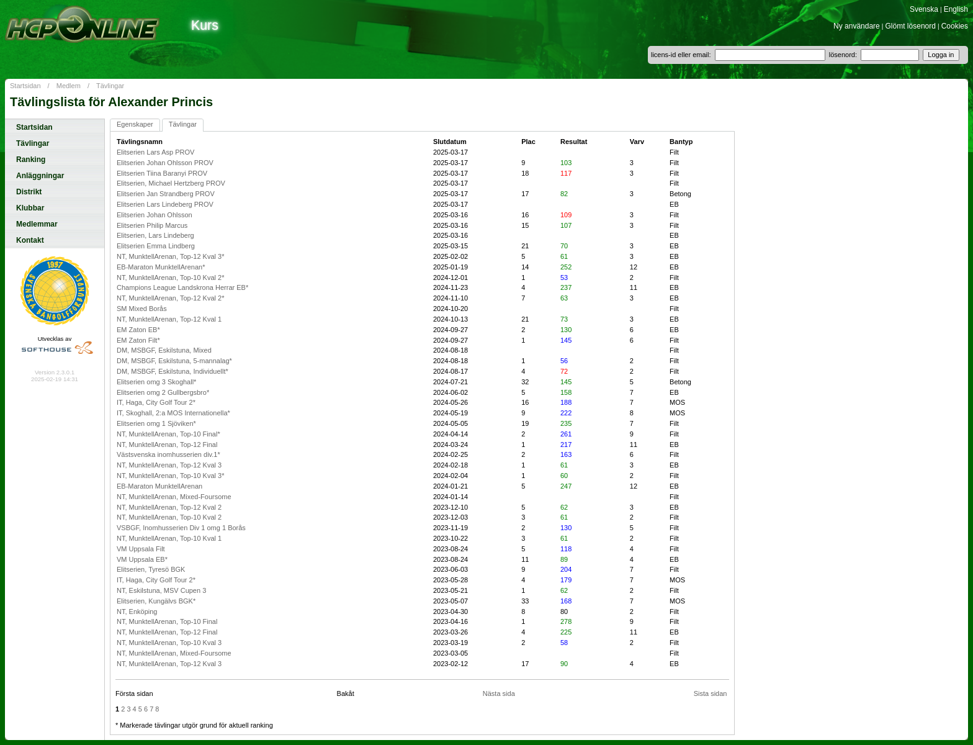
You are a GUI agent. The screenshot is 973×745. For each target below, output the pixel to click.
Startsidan (25, 85)
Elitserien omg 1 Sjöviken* (156, 423)
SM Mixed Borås (142, 308)
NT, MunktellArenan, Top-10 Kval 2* (170, 277)
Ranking (30, 159)
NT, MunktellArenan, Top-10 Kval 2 (169, 517)
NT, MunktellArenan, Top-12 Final (167, 444)
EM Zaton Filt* (138, 340)
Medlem (68, 85)
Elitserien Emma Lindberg (156, 246)
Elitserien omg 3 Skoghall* (156, 382)
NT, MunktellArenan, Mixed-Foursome (174, 496)
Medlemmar (37, 224)
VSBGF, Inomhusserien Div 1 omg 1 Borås (181, 527)
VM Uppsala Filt (141, 549)
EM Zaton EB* (138, 329)
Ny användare (856, 26)
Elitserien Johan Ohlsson (154, 215)
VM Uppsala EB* (142, 559)
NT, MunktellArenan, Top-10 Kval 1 (169, 538)
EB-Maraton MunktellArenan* (161, 267)
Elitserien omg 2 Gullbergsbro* (163, 392)
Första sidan (134, 693)
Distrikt (29, 191)
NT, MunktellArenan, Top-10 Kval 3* (170, 475)
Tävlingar (110, 85)
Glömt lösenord (911, 26)
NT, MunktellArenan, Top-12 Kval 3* (170, 256)
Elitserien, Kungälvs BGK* (156, 601)
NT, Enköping (137, 611)
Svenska (924, 9)
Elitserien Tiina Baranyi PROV (162, 173)
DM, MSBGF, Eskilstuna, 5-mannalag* (174, 360)
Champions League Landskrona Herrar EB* (182, 287)
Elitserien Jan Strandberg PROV (166, 193)
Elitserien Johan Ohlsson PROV (165, 162)
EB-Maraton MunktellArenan (159, 486)
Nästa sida (499, 693)
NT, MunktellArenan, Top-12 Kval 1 (169, 319)
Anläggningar (40, 175)
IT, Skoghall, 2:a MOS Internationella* (173, 413)
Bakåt (345, 693)
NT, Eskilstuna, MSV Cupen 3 (161, 590)
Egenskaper (135, 124)
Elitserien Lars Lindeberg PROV (165, 204)
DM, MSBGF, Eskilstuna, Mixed (164, 350)
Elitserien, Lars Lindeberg (155, 235)
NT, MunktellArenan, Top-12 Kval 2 (169, 507)
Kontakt (30, 240)
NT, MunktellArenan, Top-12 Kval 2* (170, 298)
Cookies (954, 26)
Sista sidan (710, 693)
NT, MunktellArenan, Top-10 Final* (168, 434)
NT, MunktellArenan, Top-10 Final (167, 621)
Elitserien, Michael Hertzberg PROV (171, 183)
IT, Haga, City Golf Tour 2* (156, 402)
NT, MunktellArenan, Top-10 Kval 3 (169, 642)
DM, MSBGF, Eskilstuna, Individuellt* (172, 371)
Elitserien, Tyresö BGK (151, 569)
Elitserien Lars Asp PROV (155, 152)
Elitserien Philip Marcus (152, 225)
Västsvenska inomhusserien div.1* (168, 454)
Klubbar (30, 208)
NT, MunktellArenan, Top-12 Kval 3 (169, 465)
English (956, 9)
